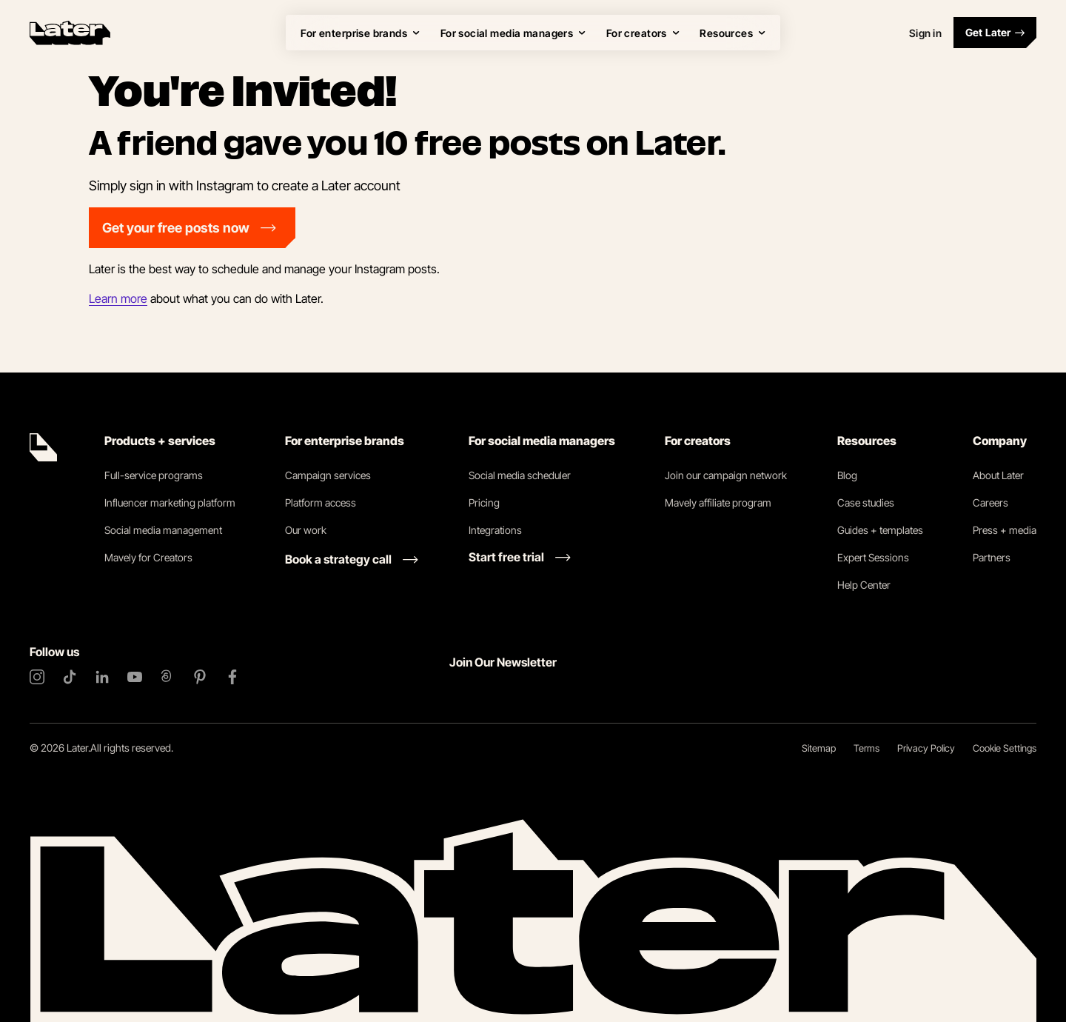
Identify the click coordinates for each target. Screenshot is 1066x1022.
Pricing (484, 502)
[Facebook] (232, 676)
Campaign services (328, 475)
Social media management (163, 530)
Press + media (1004, 530)
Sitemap (819, 748)
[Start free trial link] (520, 557)
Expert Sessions (873, 557)
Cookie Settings (1004, 748)
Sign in (925, 33)
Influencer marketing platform (169, 502)
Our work (305, 530)
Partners (991, 557)
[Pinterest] (199, 676)
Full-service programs (153, 475)
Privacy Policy (926, 748)
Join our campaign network (726, 475)
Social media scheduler (520, 475)
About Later (998, 475)
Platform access (320, 502)
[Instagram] (37, 676)
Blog (847, 475)
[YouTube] (134, 676)
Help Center (864, 584)
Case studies (865, 502)
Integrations (495, 530)
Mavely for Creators (148, 557)
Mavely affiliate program (718, 502)
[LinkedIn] (102, 676)
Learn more (118, 298)
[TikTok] (69, 676)
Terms (866, 748)
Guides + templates (880, 530)
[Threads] (167, 676)
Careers (990, 502)
